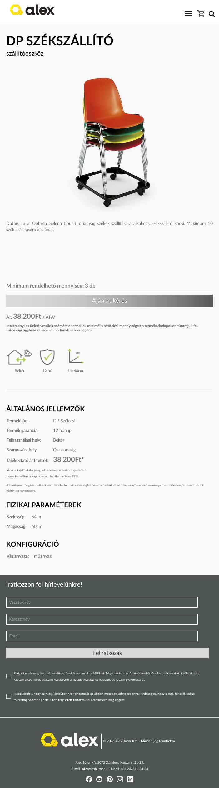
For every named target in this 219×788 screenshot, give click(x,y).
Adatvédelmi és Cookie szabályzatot (154, 673)
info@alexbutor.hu (94, 769)
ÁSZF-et (98, 673)
